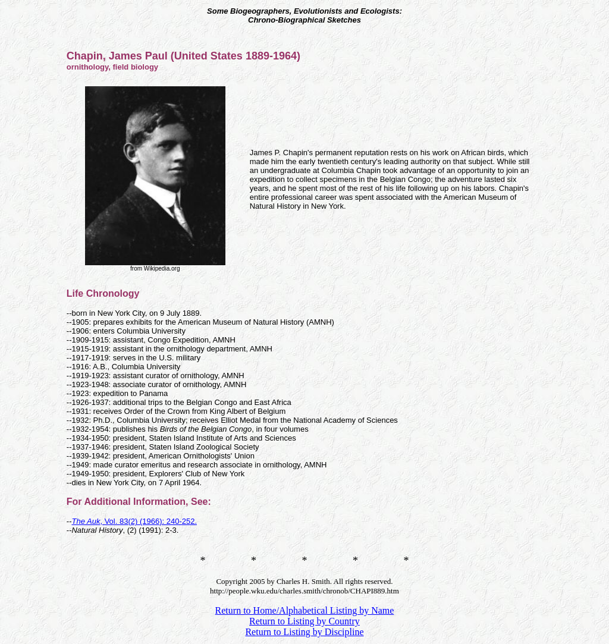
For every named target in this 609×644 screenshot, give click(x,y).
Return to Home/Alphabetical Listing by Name (304, 610)
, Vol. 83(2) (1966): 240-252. (134, 521)
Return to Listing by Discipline (304, 632)
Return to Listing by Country (304, 621)
